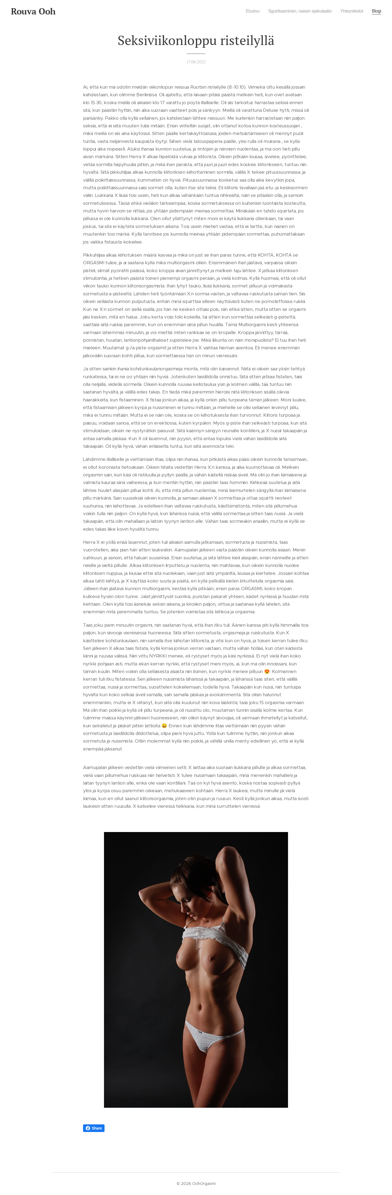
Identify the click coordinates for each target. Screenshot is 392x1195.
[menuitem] (246, 11)
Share (94, 1128)
